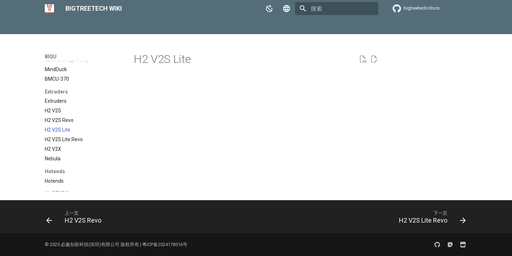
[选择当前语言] (286, 8)
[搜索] (336, 8)
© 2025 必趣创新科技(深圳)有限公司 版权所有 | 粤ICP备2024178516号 (116, 244)
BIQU (90, 26)
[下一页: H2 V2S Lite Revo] (430, 219)
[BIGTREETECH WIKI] (49, 8)
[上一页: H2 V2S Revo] (76, 219)
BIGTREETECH (61, 26)
